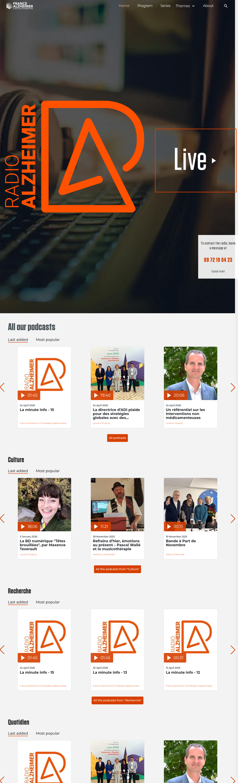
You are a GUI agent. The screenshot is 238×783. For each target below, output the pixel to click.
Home (124, 6)
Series (165, 6)
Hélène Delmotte (171, 554)
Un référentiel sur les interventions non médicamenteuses (181, 414)
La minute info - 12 (179, 672)
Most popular (48, 340)
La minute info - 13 (107, 672)
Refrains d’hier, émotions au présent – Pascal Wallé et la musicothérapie (114, 545)
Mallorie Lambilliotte (101, 554)
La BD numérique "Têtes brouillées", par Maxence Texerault (42, 545)
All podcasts (117, 438)
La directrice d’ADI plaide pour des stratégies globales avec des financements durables (113, 414)
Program (145, 6)
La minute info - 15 (36, 410)
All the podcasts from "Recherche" (117, 700)
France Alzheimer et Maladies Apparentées (42, 423)
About (208, 6)
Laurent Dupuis (98, 423)
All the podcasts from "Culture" (117, 569)
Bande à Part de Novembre (177, 543)
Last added (18, 340)
